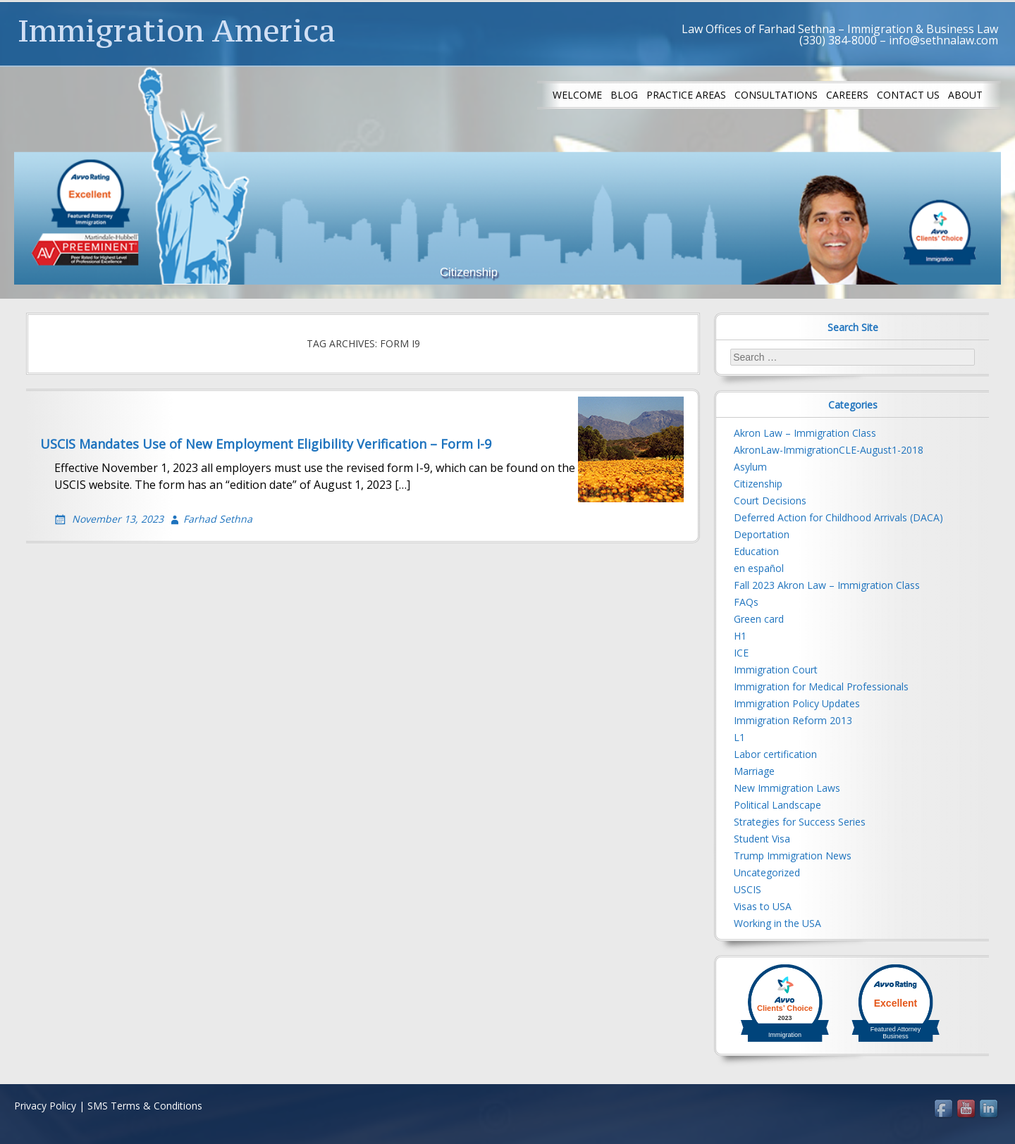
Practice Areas (686, 94)
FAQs (746, 602)
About (965, 94)
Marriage (754, 771)
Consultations (776, 94)
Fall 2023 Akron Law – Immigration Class (827, 585)
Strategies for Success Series (800, 821)
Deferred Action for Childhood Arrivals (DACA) (838, 517)
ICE (741, 652)
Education (756, 551)
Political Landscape (777, 805)
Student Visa (762, 838)
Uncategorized (767, 872)
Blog (624, 94)
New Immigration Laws (787, 788)
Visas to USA (763, 906)
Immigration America (177, 30)
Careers (847, 94)
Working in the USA (777, 923)
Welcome (577, 94)
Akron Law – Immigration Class (805, 433)
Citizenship (758, 483)
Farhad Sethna (217, 519)
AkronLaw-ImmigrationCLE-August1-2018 (828, 449)
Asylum (750, 466)
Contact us (908, 94)
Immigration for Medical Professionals (821, 686)
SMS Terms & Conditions (144, 1105)
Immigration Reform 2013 (793, 720)
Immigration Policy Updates (797, 703)
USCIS (747, 889)
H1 (740, 635)
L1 (739, 737)
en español (759, 568)
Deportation (761, 534)
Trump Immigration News (792, 855)
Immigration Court (776, 669)
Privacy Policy (45, 1105)
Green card (759, 619)
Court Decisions (770, 500)
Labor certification (775, 754)
